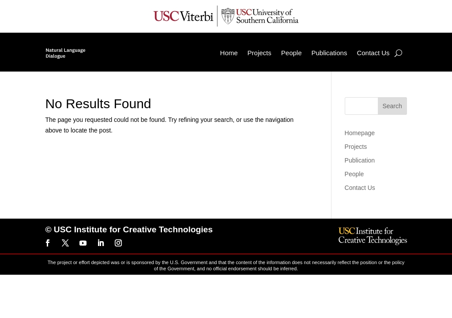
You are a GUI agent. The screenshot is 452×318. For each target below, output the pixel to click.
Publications (329, 53)
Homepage (360, 132)
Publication (360, 160)
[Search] (398, 53)
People (291, 53)
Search (392, 106)
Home (229, 53)
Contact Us (373, 53)
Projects (259, 53)
